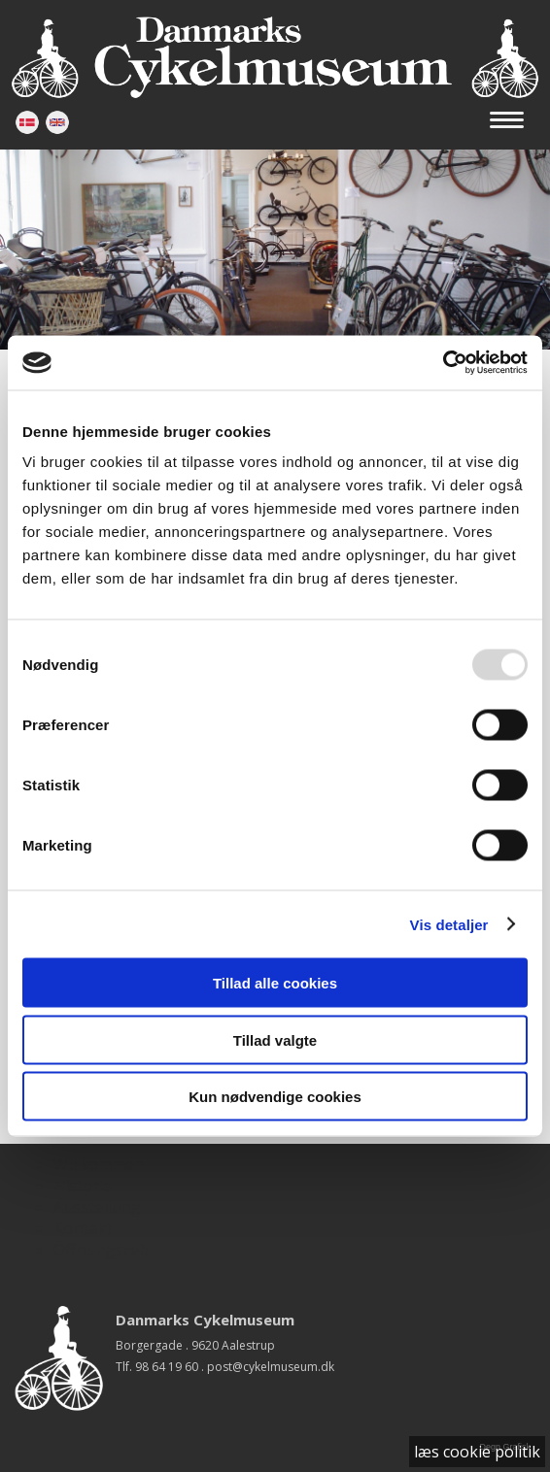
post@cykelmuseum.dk (270, 1366)
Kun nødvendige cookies (275, 1096)
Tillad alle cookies (275, 983)
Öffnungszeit (101, 1249)
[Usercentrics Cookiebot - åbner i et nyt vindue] (443, 363)
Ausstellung (96, 1207)
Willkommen (98, 1164)
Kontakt (82, 1228)
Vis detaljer (449, 924)
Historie (82, 1185)
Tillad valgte (275, 1039)
